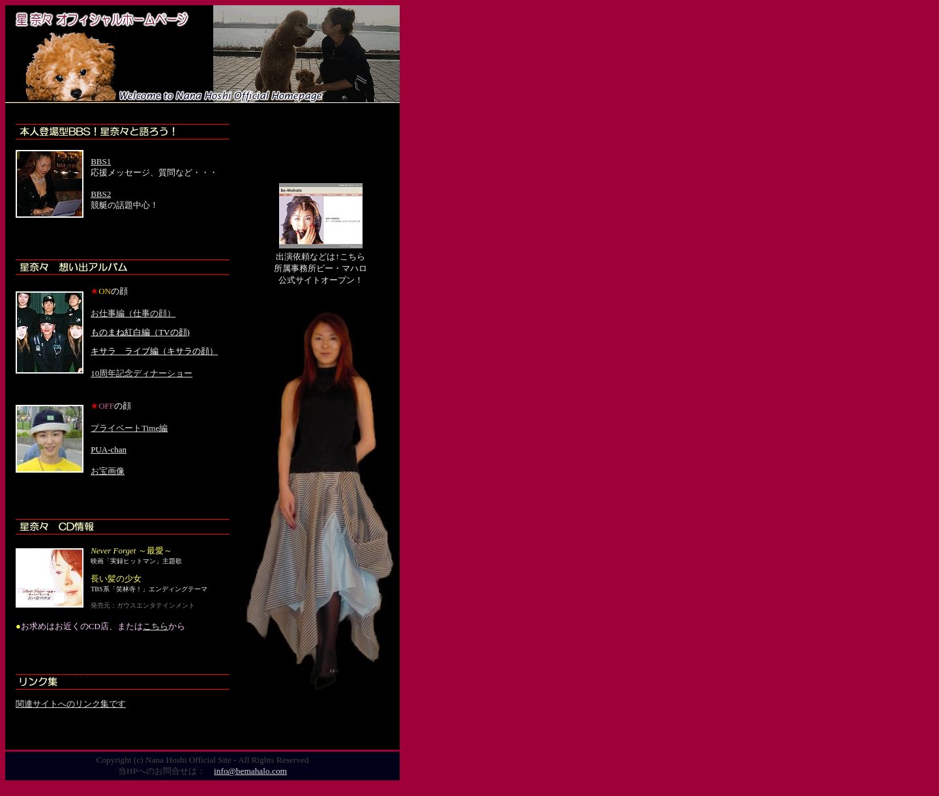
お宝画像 (108, 471)
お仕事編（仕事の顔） (133, 313)
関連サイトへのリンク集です (71, 704)
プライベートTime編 (129, 428)
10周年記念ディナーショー (141, 373)
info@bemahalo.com (250, 771)
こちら (155, 626)
